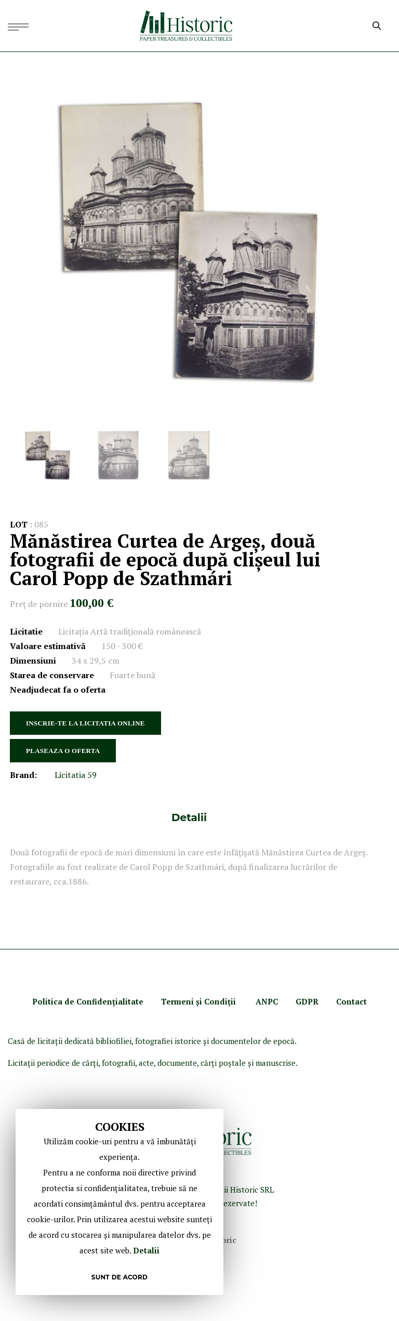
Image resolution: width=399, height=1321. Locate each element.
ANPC (267, 1001)
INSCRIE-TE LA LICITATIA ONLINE (85, 723)
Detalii (189, 817)
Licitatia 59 (76, 775)
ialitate (129, 1001)
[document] (119, 1202)
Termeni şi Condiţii (199, 1001)
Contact (351, 1001)
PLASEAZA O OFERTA (63, 751)
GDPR (307, 1001)
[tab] (189, 817)
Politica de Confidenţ (73, 1001)
